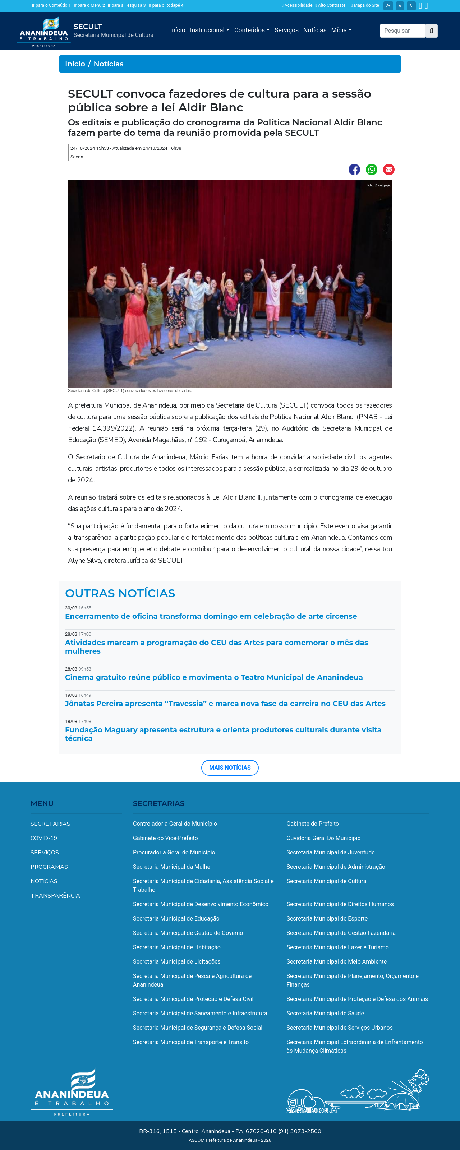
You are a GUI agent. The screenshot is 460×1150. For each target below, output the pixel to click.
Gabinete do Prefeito (313, 823)
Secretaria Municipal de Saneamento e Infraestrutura (200, 1013)
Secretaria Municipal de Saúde (325, 1013)
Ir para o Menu (89, 5)
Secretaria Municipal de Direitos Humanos (340, 904)
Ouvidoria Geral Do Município (324, 838)
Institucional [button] (208, 30)
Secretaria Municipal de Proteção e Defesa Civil (193, 999)
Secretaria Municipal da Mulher (172, 866)
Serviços (287, 30)
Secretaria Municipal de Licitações (177, 961)
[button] (431, 31)
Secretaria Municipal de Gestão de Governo (188, 932)
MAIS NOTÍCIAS (230, 767)
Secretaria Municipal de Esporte (327, 918)
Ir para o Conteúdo (51, 5)
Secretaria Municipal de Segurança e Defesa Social (197, 1027)
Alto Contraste (331, 5)
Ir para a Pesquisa (127, 5)
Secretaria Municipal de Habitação (177, 947)
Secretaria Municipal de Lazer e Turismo (338, 947)
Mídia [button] (340, 30)
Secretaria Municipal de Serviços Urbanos (340, 1027)
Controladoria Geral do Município (175, 823)
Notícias (315, 30)
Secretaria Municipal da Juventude (331, 852)
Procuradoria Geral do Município (174, 852)
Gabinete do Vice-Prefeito (165, 838)
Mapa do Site (365, 5)
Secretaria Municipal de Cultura (327, 881)
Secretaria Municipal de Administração (336, 866)
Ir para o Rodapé (166, 5)
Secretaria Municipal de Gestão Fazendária (341, 932)
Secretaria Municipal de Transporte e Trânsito (191, 1042)
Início (177, 30)
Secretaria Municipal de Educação (176, 918)
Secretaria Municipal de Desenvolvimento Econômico (200, 904)
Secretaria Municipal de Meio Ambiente (337, 961)
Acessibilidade (297, 5)
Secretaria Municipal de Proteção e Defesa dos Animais (357, 999)
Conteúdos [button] (250, 30)
